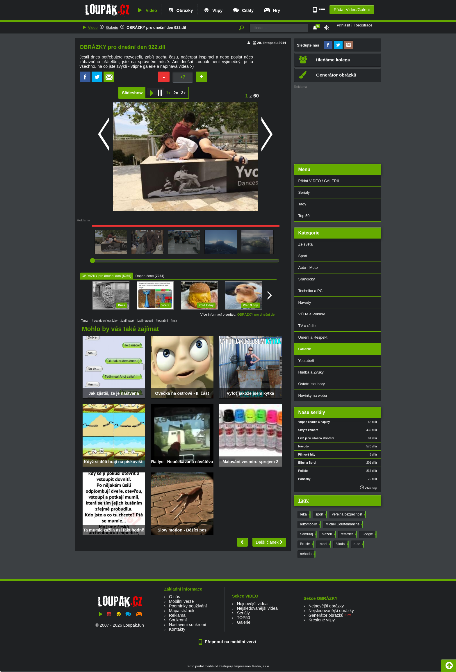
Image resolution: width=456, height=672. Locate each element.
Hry (271, 10)
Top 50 (304, 216)
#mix (174, 320)
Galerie (112, 27)
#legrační (162, 320)
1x (168, 92)
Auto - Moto (308, 267)
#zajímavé (127, 320)
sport (321, 514)
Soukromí (178, 620)
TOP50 (243, 617)
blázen (328, 534)
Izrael (324, 544)
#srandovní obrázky (104, 320)
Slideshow (132, 92)
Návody (304, 302)
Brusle (306, 544)
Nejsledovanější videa (257, 608)
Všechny (368, 488)
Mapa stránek (181, 610)
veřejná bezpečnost (348, 514)
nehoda (307, 554)
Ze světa (305, 244)
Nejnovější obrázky (326, 606)
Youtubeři (306, 360)
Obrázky (180, 10)
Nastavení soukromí (187, 624)
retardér (348, 534)
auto (358, 544)
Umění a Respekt (312, 337)
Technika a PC (310, 291)
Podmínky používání (188, 606)
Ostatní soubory (311, 384)
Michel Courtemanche (344, 524)
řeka (304, 514)
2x (175, 92)
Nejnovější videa (252, 603)
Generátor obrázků (326, 615)
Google (369, 534)
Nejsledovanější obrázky (331, 610)
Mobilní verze (181, 601)
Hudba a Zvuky (311, 372)
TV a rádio (307, 325)
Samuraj (308, 534)
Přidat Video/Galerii (352, 9)
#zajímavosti (145, 320)
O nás (174, 596)
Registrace (364, 25)
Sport (302, 256)
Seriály (304, 192)
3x (183, 92)
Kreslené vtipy (322, 620)
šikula (342, 544)
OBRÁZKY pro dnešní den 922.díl (156, 27)
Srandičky (306, 279)
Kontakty (177, 629)
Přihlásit (343, 25)
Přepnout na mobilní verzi (228, 641)
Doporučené (145, 276)
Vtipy (212, 10)
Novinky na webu (312, 395)
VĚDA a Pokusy (311, 314)
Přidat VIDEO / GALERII (318, 181)
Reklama (177, 615)
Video (146, 10)
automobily (310, 524)
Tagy (302, 204)
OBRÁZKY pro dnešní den (101, 276)
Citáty (243, 10)
